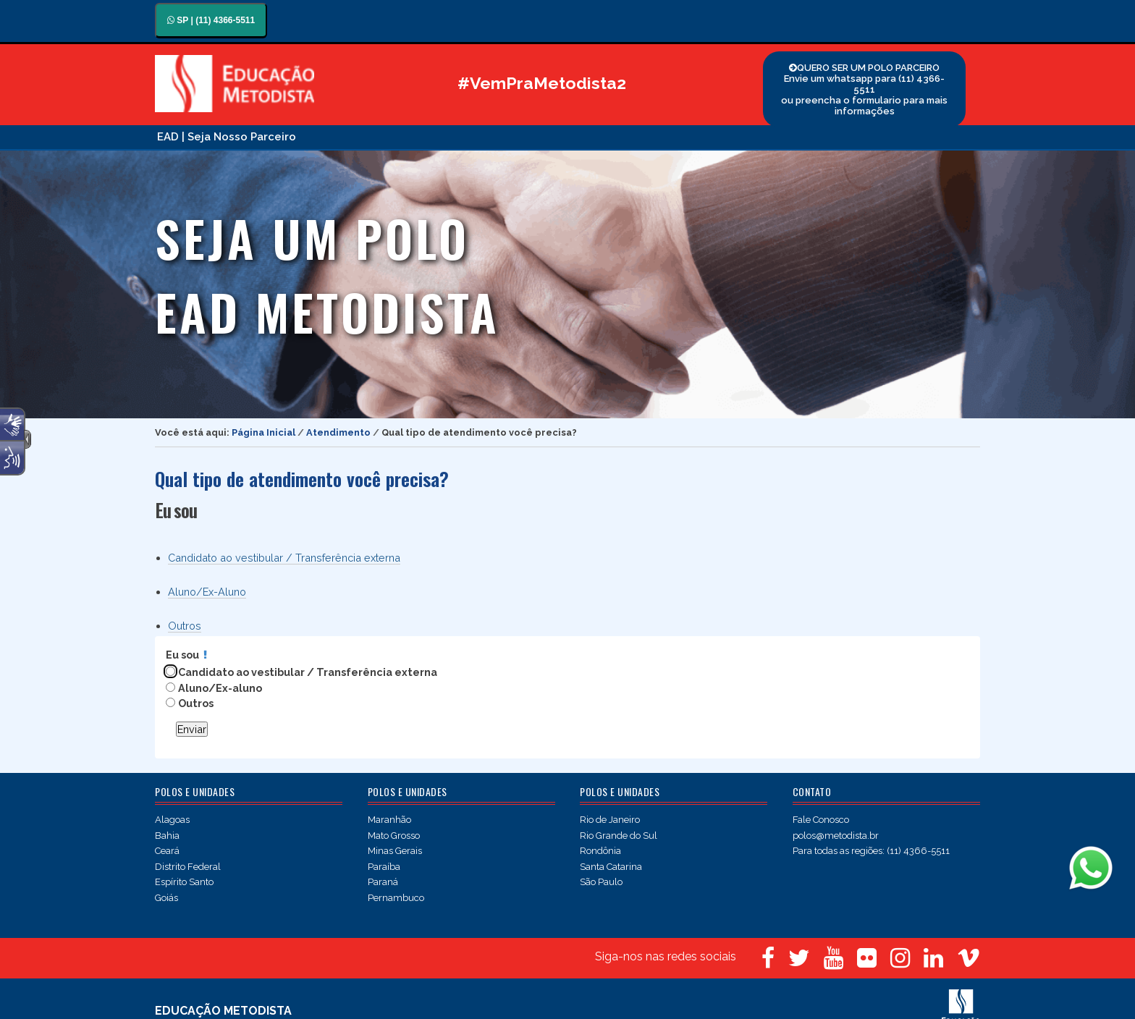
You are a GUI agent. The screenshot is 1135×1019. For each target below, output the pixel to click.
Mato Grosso (394, 835)
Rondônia (600, 850)
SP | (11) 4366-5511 (211, 20)
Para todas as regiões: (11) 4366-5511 (871, 850)
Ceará (167, 850)
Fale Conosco (821, 819)
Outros (184, 626)
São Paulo (601, 881)
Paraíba (384, 866)
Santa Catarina (611, 866)
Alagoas (172, 819)
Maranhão (389, 819)
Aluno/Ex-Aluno (207, 591)
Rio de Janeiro (610, 819)
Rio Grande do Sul (618, 835)
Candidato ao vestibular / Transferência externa (284, 557)
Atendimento (338, 432)
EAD (168, 136)
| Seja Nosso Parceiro (239, 136)
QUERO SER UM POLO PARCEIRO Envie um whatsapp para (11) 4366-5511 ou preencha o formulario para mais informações (864, 89)
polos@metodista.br (836, 835)
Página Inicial (263, 432)
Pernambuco (396, 897)
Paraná (383, 881)
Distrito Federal (188, 866)
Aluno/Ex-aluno (220, 688)
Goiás (166, 897)
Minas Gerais (395, 850)
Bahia (167, 835)
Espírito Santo (184, 881)
